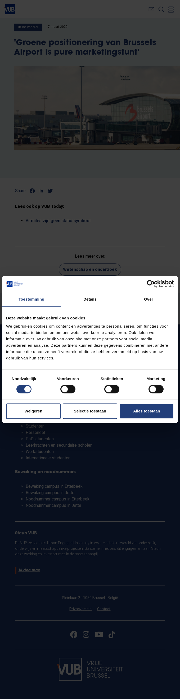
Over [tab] (148, 299)
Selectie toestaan (90, 411)
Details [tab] (90, 299)
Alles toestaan (146, 411)
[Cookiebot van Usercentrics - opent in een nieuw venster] (151, 284)
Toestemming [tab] (31, 299)
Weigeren (33, 411)
